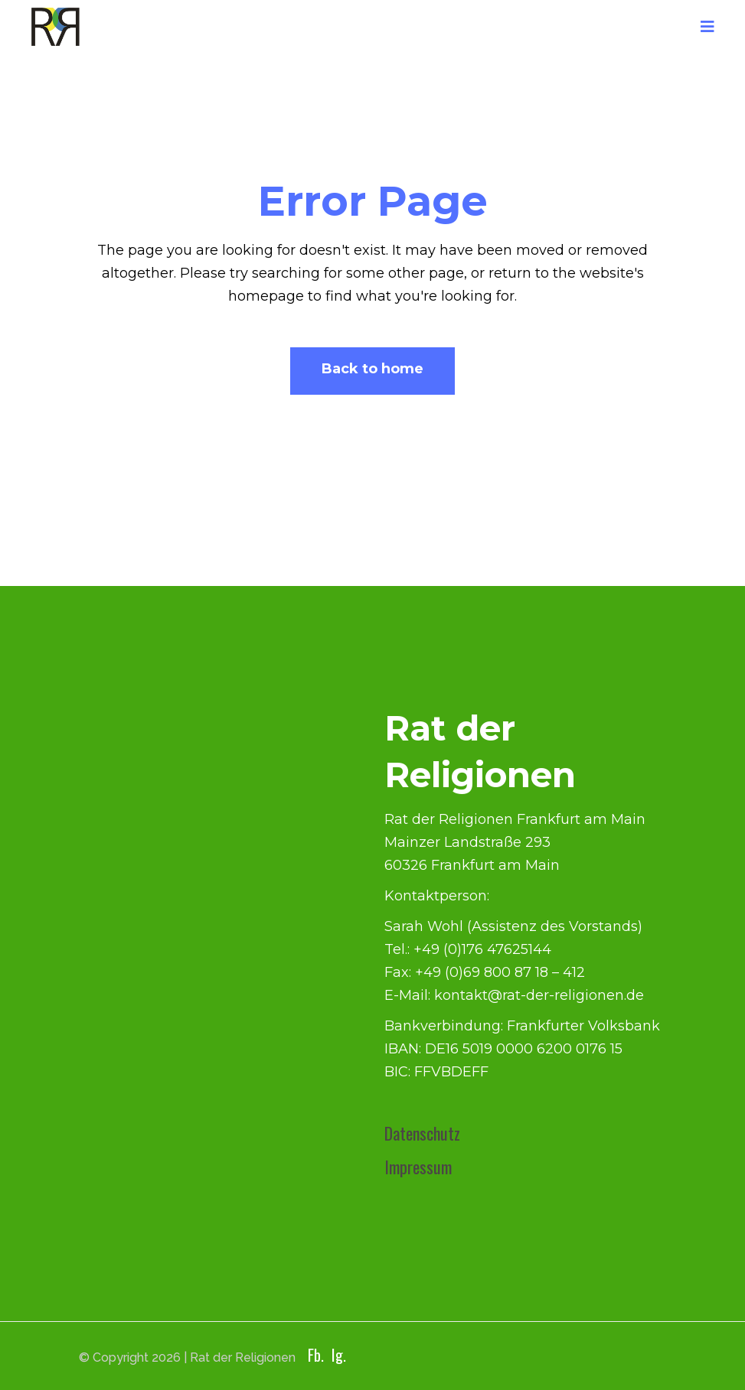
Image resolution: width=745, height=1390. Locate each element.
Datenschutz (422, 1133)
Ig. (339, 1354)
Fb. (316, 1354)
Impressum (418, 1166)
